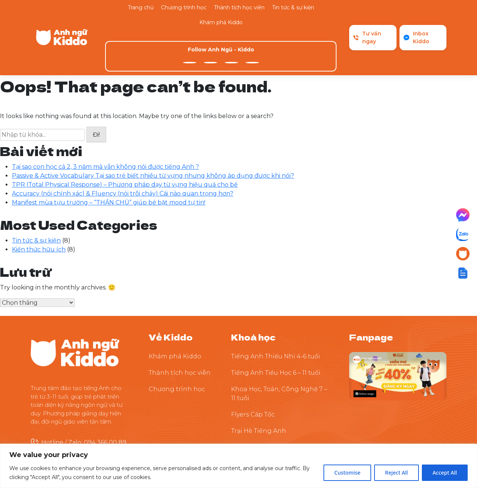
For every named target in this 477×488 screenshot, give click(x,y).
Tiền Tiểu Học (251, 418)
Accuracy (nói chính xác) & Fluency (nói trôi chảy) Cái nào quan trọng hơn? (122, 148)
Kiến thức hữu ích (39, 203)
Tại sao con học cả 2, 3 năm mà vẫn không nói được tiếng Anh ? (105, 121)
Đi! (96, 89)
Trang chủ (141, 7)
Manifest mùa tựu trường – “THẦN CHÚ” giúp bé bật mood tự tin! (108, 157)
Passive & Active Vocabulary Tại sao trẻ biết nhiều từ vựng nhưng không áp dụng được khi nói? (153, 130)
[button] (463, 273)
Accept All (445, 472)
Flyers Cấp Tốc (253, 369)
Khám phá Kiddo (221, 22)
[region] (238, 466)
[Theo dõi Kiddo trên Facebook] (397, 330)
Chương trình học (183, 7)
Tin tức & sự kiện (293, 7)
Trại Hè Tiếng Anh (258, 385)
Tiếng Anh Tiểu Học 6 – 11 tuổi (275, 327)
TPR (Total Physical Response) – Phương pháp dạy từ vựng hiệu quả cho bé (125, 139)
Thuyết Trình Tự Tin (261, 401)
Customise (347, 472)
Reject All (396, 472)
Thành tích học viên (239, 7)
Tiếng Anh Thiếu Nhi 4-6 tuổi (275, 310)
